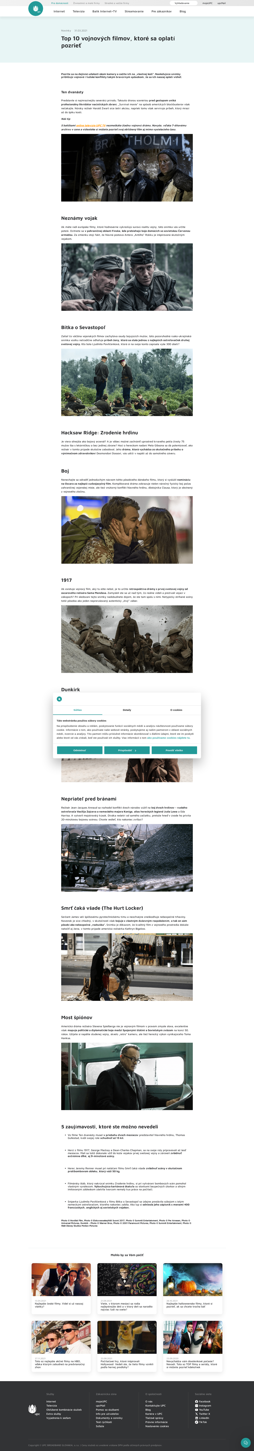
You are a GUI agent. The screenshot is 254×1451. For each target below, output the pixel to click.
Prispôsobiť (127, 750)
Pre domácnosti (59, 3)
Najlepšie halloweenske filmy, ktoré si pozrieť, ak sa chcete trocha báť (189, 1305)
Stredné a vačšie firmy (117, 3)
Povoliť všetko (174, 750)
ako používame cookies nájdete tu (168, 737)
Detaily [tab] (127, 709)
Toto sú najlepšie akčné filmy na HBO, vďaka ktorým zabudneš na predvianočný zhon (60, 1364)
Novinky (66, 30)
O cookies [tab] (176, 709)
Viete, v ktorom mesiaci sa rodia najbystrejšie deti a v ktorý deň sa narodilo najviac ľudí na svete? (126, 1306)
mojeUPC (208, 3)
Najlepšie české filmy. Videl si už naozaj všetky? (59, 1305)
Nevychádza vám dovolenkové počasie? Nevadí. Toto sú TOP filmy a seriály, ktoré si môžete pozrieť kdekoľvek (191, 1364)
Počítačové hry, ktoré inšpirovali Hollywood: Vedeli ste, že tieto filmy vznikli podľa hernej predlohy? (127, 1364)
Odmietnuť (79, 750)
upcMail (221, 3)
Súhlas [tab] (78, 709)
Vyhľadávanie (180, 3)
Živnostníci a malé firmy (86, 3)
